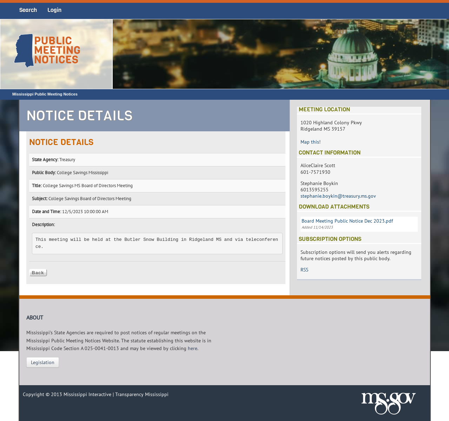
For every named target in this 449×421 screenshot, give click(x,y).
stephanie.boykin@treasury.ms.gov (338, 196)
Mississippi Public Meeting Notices (45, 94)
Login (54, 10)
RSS (304, 270)
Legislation (42, 362)
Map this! (311, 142)
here (192, 348)
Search (28, 10)
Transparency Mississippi (142, 394)
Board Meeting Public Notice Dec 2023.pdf (347, 221)
